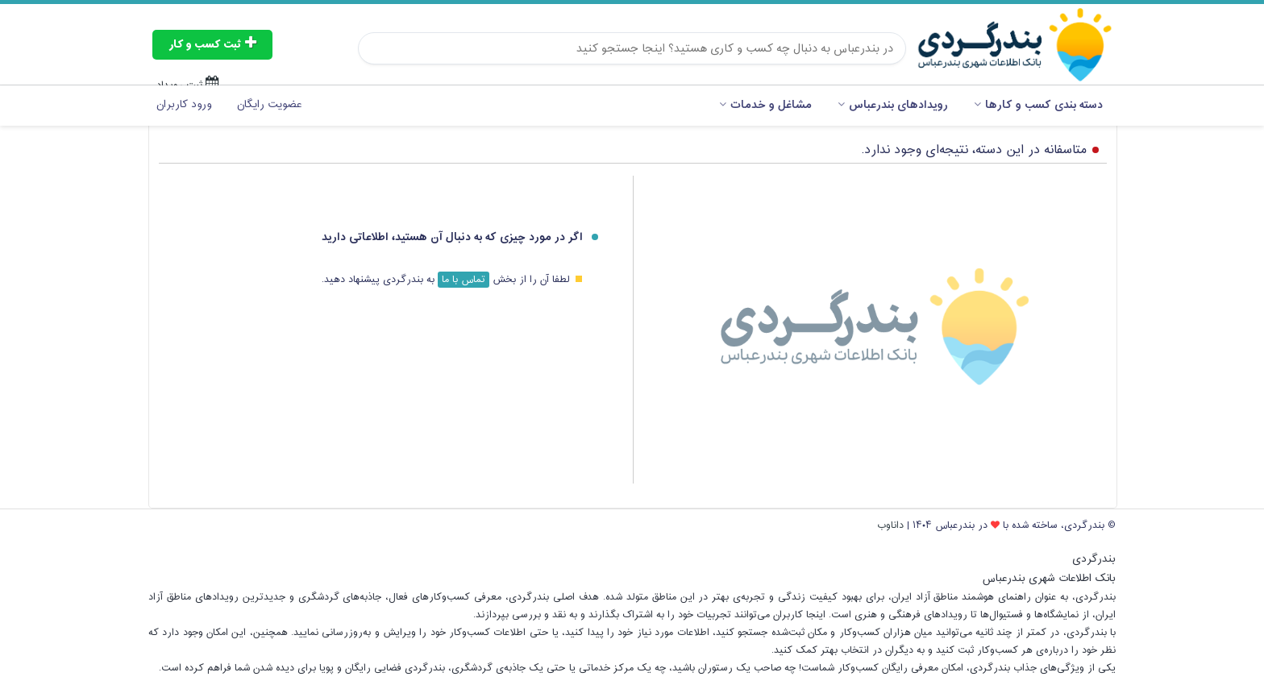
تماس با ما (463, 280)
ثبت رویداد (187, 84)
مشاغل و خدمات (765, 105)
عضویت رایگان (269, 105)
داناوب (890, 525)
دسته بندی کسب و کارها (1038, 105)
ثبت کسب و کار (212, 45)
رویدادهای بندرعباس (893, 105)
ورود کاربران (183, 105)
